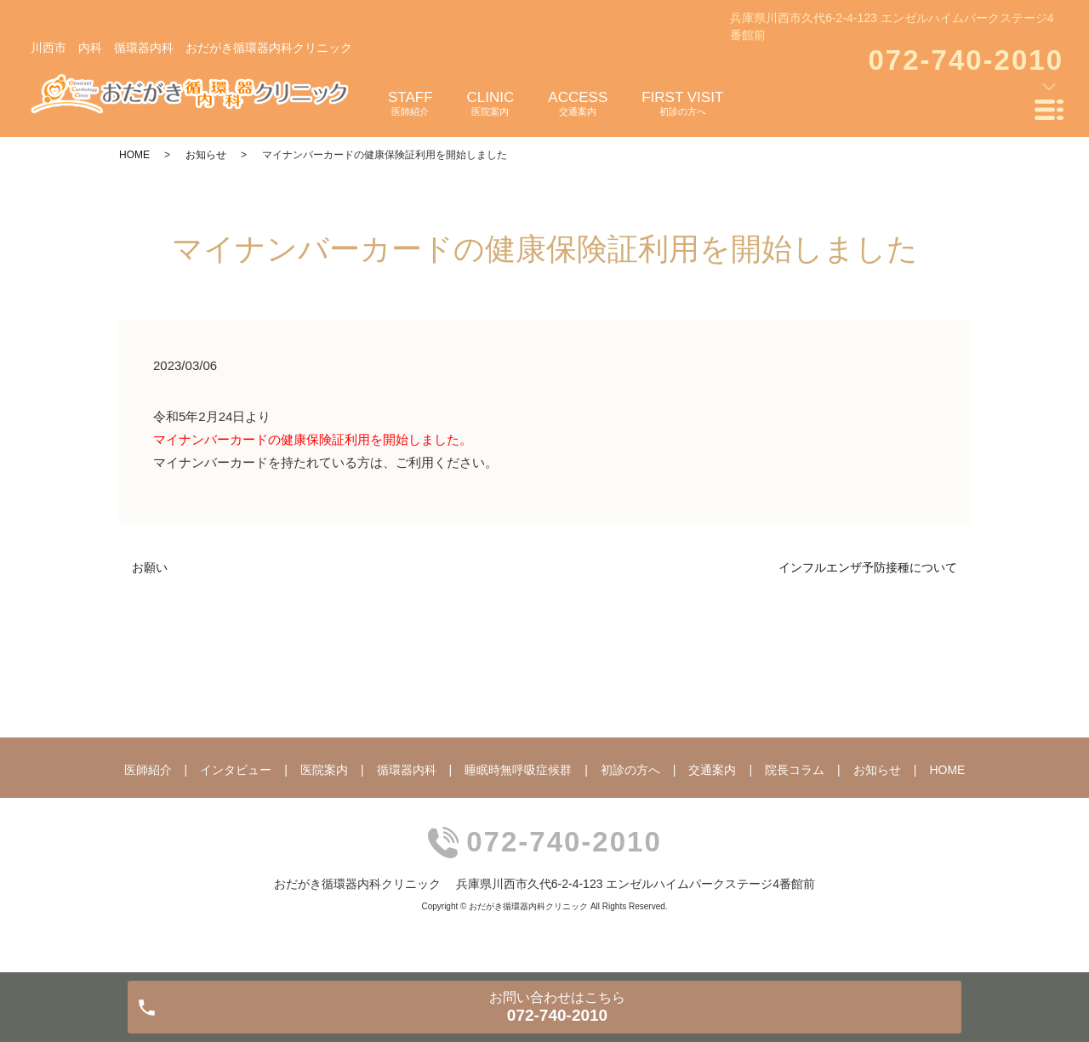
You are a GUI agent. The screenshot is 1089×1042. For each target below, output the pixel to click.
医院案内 (324, 770)
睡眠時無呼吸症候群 (518, 770)
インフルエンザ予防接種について (867, 567)
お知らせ (205, 155)
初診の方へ (630, 770)
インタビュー (235, 770)
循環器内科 (406, 770)
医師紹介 (148, 770)
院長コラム (794, 770)
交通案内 (712, 770)
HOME (134, 155)
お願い (150, 567)
